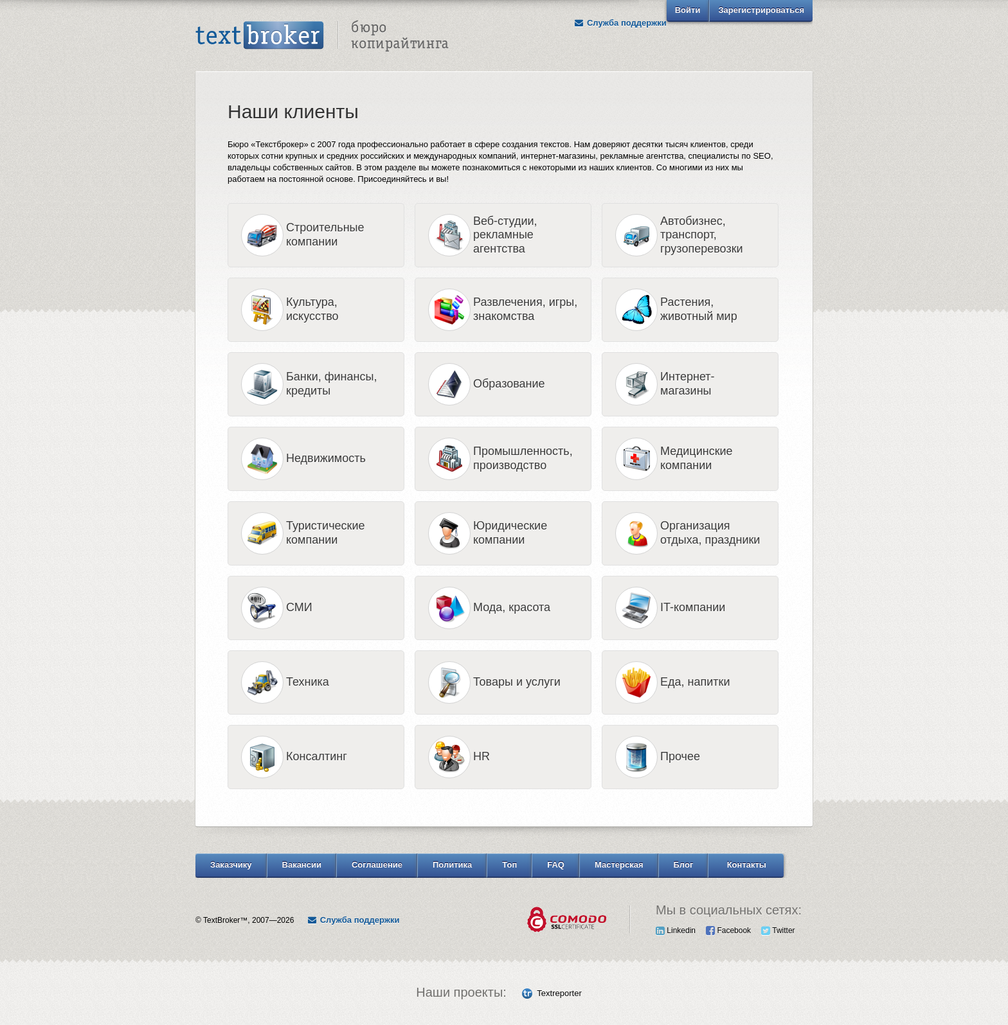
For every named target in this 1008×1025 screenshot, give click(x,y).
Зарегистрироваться (761, 10)
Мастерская (619, 864)
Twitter (778, 930)
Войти (688, 10)
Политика (452, 864)
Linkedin (676, 930)
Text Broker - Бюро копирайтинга (322, 36)
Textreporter (559, 993)
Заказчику (231, 864)
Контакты (746, 864)
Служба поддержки (620, 23)
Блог (684, 864)
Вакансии (301, 864)
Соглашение (377, 864)
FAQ (555, 864)
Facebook (728, 930)
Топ (509, 864)
